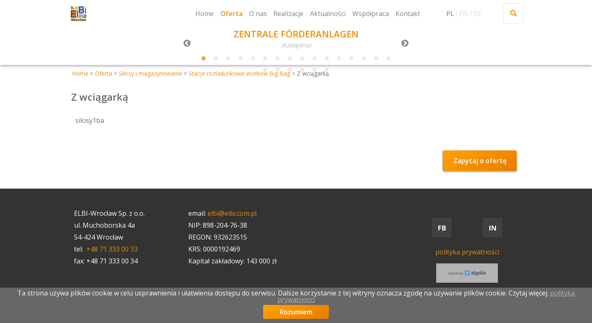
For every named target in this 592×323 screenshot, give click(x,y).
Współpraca (370, 13)
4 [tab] (240, 59)
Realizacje (288, 13)
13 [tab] (351, 59)
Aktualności (328, 13)
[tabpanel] (296, 39)
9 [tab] (302, 59)
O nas (258, 13)
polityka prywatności (467, 251)
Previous (187, 43)
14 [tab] (364, 59)
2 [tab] (216, 59)
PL (450, 13)
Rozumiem (296, 311)
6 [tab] (265, 59)
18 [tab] (277, 70)
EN (464, 13)
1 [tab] (203, 59)
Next (405, 43)
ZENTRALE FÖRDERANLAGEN (296, 34)
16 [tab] (388, 59)
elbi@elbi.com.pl (232, 213)
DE (477, 13)
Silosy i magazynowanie (150, 73)
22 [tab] (327, 70)
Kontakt (407, 13)
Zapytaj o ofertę (479, 160)
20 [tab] (302, 70)
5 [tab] (253, 59)
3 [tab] (228, 59)
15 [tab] (376, 59)
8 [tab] (290, 59)
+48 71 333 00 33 (112, 249)
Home (204, 13)
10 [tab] (314, 59)
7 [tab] (277, 59)
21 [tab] (314, 70)
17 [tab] (265, 70)
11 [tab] (327, 59)
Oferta (231, 13)
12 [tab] (339, 59)
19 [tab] (290, 70)
